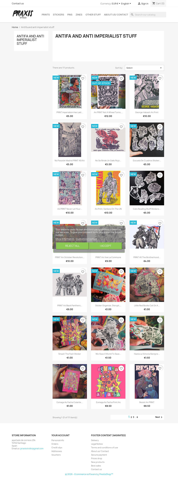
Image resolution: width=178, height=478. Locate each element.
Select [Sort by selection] (144, 68)
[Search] (147, 14)
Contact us (18, 3)
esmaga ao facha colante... (70, 402)
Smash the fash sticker (69, 354)
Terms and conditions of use (104, 447)
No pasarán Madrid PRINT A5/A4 (70, 160)
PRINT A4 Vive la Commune (108, 257)
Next (159, 417)
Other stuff (93, 14)
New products (98, 462)
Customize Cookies (86, 238)
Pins (69, 14)
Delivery (95, 440)
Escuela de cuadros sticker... (147, 160)
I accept (105, 246)
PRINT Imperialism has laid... (69, 112)
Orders (54, 444)
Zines (79, 14)
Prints (46, 14)
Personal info (57, 440)
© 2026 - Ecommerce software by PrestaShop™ (89, 474)
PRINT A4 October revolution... (69, 257)
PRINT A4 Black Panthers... (69, 305)
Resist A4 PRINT (146, 402)
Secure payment (99, 454)
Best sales (96, 465)
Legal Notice (97, 444)
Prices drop (96, 458)
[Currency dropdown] (116, 3)
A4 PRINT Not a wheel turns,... (108, 112)
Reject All (72, 246)
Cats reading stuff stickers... (147, 209)
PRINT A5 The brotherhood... (146, 257)
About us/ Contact (116, 14)
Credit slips (56, 447)
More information (65, 238)
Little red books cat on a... (147, 305)
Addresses (56, 451)
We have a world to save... (108, 354)
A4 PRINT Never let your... (69, 209)
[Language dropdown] (126, 3)
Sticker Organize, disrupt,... (108, 305)
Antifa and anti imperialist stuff (30, 40)
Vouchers (56, 454)
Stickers (58, 14)
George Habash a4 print (146, 112)
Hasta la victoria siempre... (147, 354)
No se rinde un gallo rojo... (108, 160)
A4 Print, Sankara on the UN (108, 209)
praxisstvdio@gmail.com (31, 448)
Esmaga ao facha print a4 (108, 402)
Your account (60, 435)
